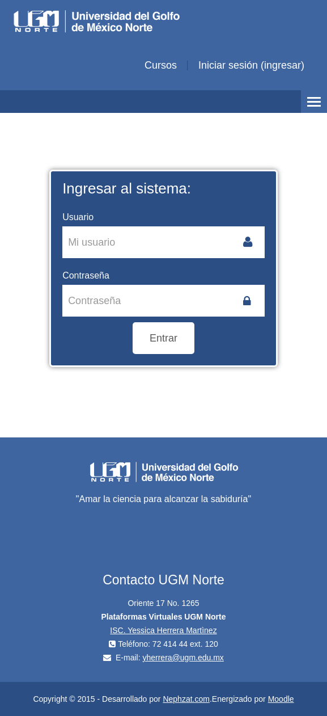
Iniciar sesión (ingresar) (251, 65)
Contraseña (85, 275)
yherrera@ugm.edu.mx (182, 657)
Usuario (78, 217)
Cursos (161, 65)
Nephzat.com (186, 699)
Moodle (281, 699)
